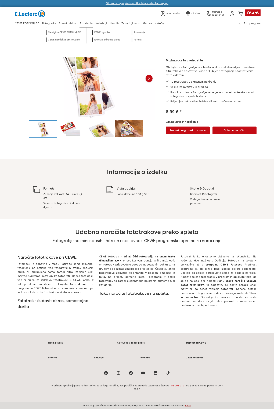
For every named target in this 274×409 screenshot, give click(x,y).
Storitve (52, 357)
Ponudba (145, 357)
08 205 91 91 (178, 385)
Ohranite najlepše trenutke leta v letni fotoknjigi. (137, 3)
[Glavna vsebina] (137, 185)
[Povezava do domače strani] (49, 13)
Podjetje (99, 357)
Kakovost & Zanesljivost (131, 342)
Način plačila (55, 342)
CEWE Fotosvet (194, 357)
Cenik (188, 405)
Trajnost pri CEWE (196, 342)
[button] (232, 13)
